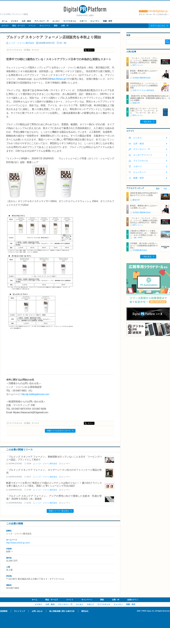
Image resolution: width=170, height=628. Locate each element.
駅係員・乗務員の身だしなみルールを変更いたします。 (144, 72)
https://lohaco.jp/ (58, 79)
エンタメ (56, 21)
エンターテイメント (142, 155)
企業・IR (64, 26)
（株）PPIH (137, 238)
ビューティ (94, 21)
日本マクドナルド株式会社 (143, 90)
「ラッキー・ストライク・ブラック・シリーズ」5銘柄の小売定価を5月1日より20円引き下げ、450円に (144, 60)
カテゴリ (5, 26)
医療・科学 (107, 21)
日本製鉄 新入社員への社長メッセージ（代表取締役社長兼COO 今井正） (144, 245)
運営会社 (84, 611)
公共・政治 (26, 21)
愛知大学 (136, 200)
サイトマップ (19, 611)
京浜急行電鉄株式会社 (142, 78)
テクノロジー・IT (41, 21)
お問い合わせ (37, 611)
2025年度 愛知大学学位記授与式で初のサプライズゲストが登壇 (144, 194)
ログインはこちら (158, 26)
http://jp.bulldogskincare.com (35, 394)
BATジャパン (138, 65)
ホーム (4, 21)
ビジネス (14, 21)
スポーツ (83, 21)
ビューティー (139, 172)
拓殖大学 (136, 103)
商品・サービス (18, 26)
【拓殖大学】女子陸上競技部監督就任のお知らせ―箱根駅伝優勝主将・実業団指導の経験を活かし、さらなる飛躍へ (150, 98)
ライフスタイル (69, 21)
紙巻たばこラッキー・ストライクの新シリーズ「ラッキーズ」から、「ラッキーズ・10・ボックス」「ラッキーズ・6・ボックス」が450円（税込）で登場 (144, 112)
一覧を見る (146, 122)
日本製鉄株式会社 (140, 250)
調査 (56, 26)
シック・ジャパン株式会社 (21, 43)
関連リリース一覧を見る (59, 511)
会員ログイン (132, 600)
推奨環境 (3, 611)
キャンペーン (44, 26)
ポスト (90, 50)
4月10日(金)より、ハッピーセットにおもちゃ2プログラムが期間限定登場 (144, 85)
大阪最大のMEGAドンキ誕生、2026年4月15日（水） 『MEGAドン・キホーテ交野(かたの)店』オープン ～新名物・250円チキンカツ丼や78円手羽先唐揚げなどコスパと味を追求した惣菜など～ (144, 236)
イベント (32, 26)
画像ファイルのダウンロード (59, 431)
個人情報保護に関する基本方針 (62, 611)
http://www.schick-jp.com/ (18, 542)
